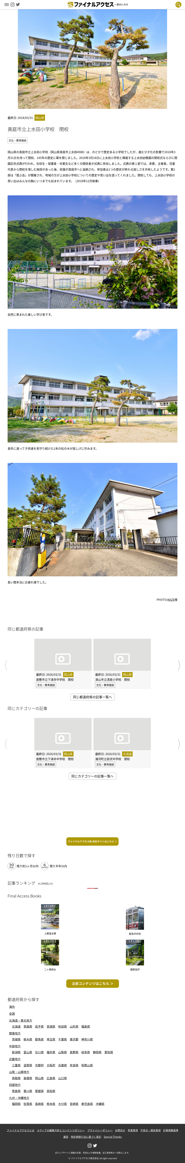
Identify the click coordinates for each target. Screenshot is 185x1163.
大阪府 (51, 1065)
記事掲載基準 (170, 1130)
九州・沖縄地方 (19, 1098)
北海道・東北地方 (20, 1020)
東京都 (74, 1039)
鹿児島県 (87, 1104)
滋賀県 (27, 1065)
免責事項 (133, 1130)
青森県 (27, 1026)
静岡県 (97, 1052)
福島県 (85, 1026)
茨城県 (16, 1039)
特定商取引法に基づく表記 (86, 1137)
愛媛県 (39, 1091)
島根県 (27, 1078)
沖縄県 (100, 1104)
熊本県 (51, 1104)
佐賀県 (27, 1104)
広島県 (51, 1078)
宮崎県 (74, 1104)
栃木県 (27, 1039)
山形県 (74, 1026)
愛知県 (108, 1052)
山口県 (62, 1078)
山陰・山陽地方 (19, 1072)
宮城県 (51, 1026)
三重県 (16, 1065)
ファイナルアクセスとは (20, 1130)
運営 (65, 1137)
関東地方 (15, 1033)
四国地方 (15, 1085)
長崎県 (39, 1104)
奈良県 (74, 1065)
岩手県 (39, 1026)
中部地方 (15, 1046)
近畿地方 (15, 1059)
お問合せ (120, 1130)
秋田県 (62, 1026)
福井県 (51, 1052)
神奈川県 (87, 1039)
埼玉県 (51, 1039)
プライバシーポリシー (100, 1130)
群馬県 (39, 1039)
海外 (12, 1006)
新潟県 (16, 1052)
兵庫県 (62, 1065)
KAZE (171, 599)
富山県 (27, 1052)
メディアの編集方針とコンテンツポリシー (61, 1130)
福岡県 (16, 1104)
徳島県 (16, 1091)
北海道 (16, 1026)
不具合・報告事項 (150, 1130)
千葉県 (62, 1039)
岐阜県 (85, 1052)
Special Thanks (113, 1137)
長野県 (74, 1052)
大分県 (62, 1104)
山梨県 (62, 1052)
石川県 (39, 1052)
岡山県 (39, 1078)
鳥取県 (16, 1078)
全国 (12, 1013)
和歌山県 (87, 1065)
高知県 (51, 1091)
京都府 (39, 1065)
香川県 (27, 1091)
